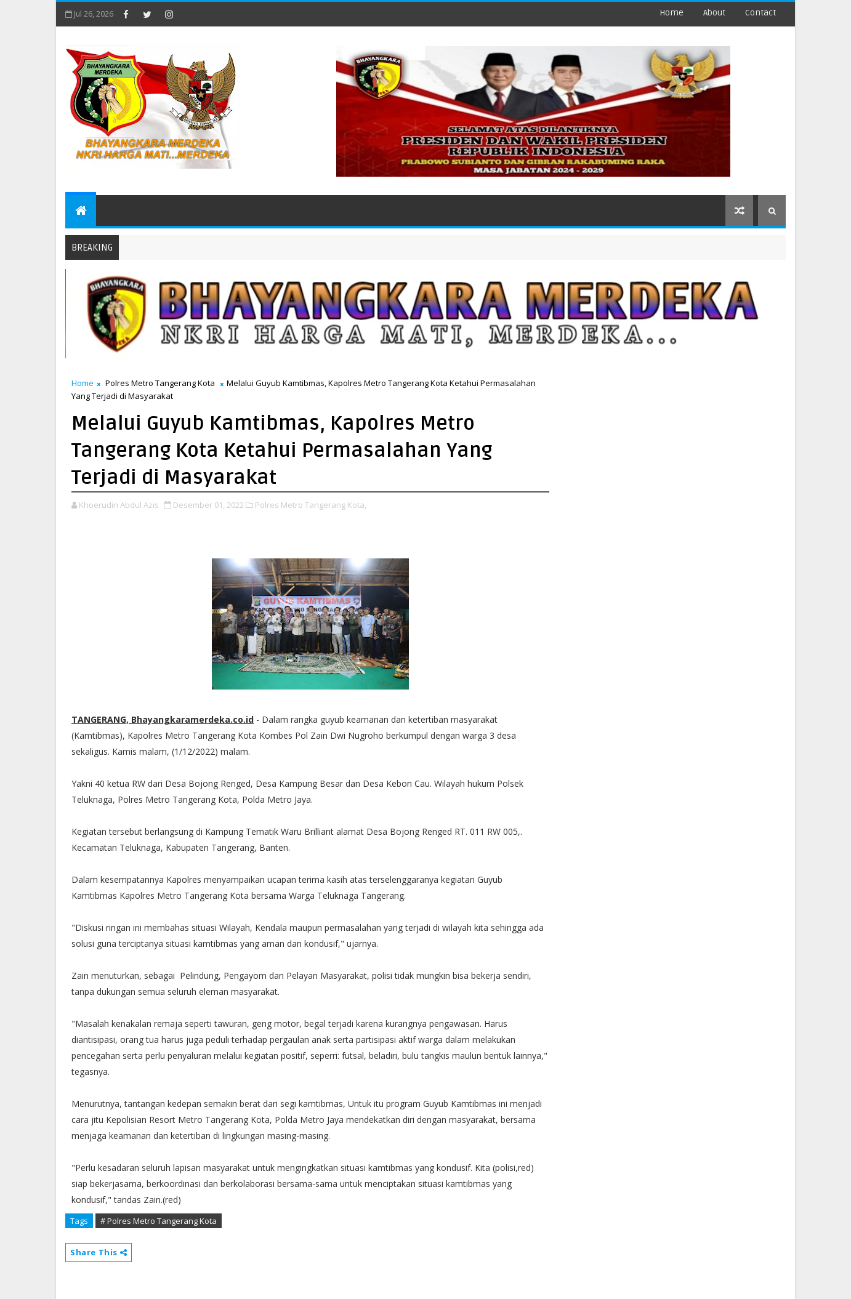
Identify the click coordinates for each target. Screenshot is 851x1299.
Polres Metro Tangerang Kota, (310, 504)
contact (760, 12)
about (714, 12)
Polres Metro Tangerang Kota (160, 382)
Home (671, 12)
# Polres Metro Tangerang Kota (158, 1220)
